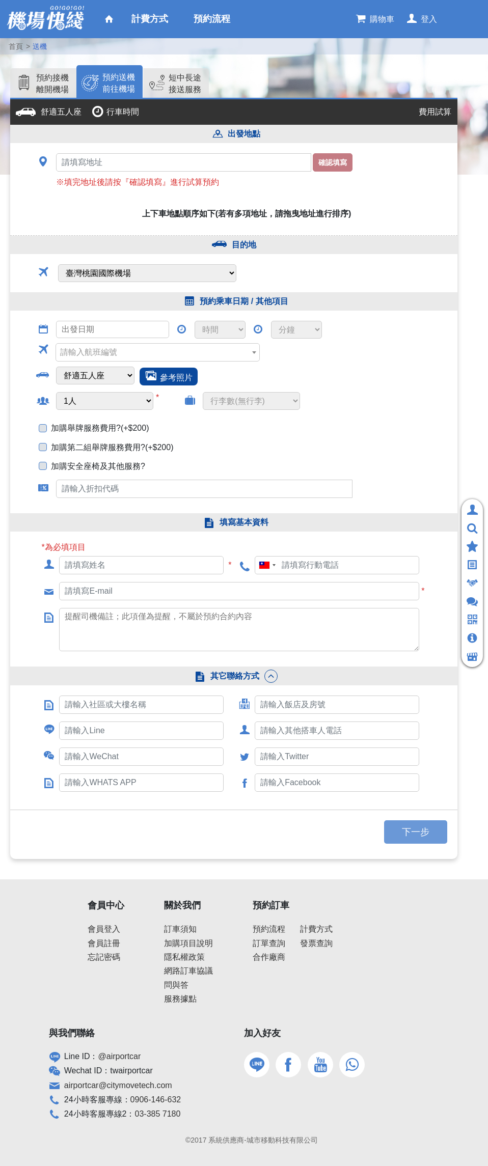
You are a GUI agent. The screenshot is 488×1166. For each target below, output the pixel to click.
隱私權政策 (184, 957)
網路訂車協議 (188, 970)
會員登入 (104, 929)
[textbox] (154, 352)
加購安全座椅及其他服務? (98, 466)
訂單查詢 (269, 943)
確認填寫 (332, 162)
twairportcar (131, 1070)
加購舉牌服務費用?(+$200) (100, 428)
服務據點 (180, 998)
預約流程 (269, 929)
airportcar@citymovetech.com (118, 1085)
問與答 (176, 985)
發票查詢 (316, 943)
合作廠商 (269, 957)
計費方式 (316, 929)
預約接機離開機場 (52, 83)
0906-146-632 (155, 1099)
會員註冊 (104, 943)
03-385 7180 (158, 1113)
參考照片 (176, 377)
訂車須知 (180, 929)
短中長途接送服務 (185, 83)
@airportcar (119, 1056)
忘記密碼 (104, 957)
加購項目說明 (188, 943)
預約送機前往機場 (118, 83)
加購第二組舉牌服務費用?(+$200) (112, 447)
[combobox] (158, 352)
